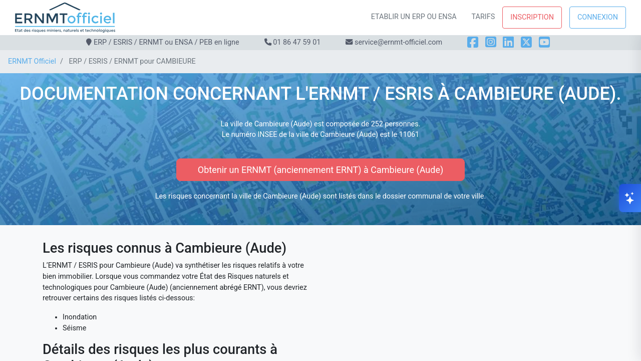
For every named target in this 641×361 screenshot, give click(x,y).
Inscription (532, 17)
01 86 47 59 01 (296, 42)
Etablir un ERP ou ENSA (414, 17)
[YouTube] (544, 42)
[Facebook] (472, 42)
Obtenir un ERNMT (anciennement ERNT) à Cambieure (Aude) (320, 169)
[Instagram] (490, 42)
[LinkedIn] (508, 42)
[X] (526, 42)
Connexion (597, 17)
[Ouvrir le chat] (630, 198)
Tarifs (483, 17)
